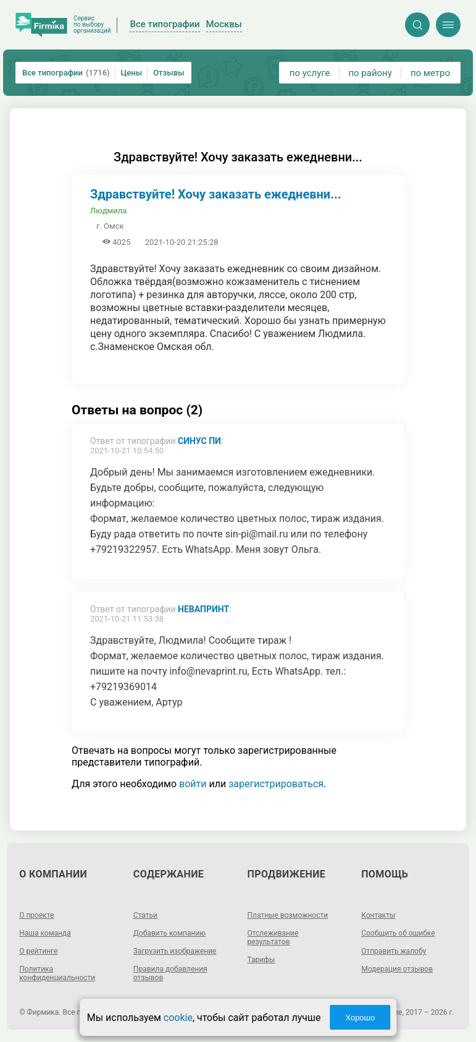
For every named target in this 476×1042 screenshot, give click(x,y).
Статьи (145, 915)
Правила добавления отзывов (170, 973)
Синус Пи (199, 441)
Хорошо (360, 1017)
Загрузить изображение (175, 951)
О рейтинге (38, 951)
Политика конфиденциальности (57, 973)
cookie (178, 1017)
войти (192, 784)
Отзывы (168, 72)
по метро (430, 73)
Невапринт (203, 609)
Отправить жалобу (393, 951)
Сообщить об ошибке (398, 933)
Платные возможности (288, 915)
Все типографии (66, 72)
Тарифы (261, 959)
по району (369, 73)
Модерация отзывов (397, 969)
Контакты (378, 915)
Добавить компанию (169, 933)
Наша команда (45, 933)
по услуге (310, 73)
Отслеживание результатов (273, 937)
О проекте (36, 915)
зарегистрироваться (276, 784)
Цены (132, 72)
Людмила (108, 210)
